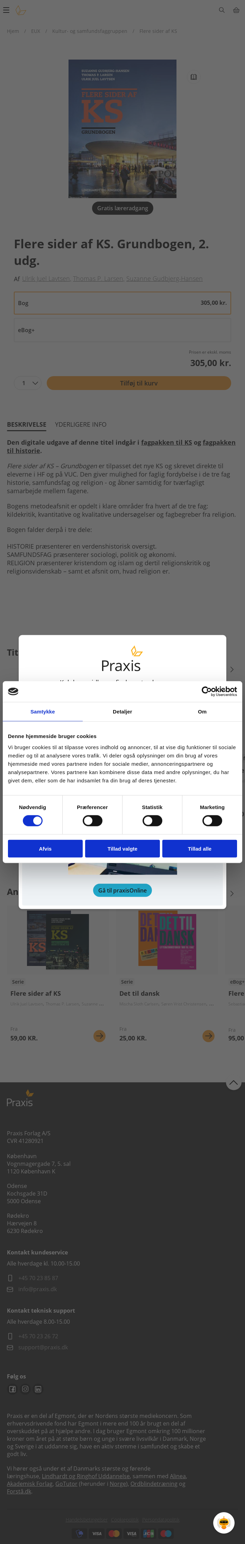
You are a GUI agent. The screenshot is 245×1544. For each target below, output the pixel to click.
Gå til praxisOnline (122, 890)
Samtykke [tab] (42, 712)
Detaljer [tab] (122, 712)
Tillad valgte (122, 848)
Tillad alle (199, 848)
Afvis (45, 848)
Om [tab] (202, 712)
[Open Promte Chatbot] (224, 1523)
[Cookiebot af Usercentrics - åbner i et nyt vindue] (206, 691)
